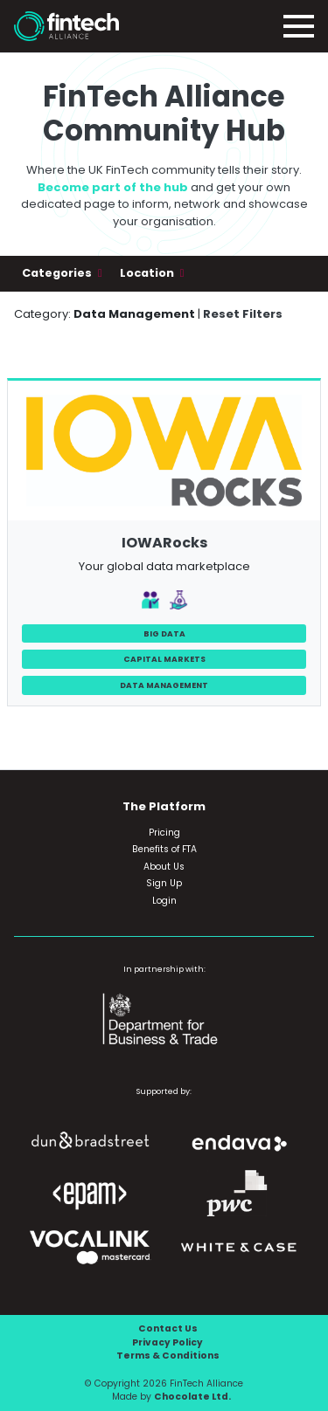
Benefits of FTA (164, 849)
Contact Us (168, 1328)
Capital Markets (164, 658)
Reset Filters (243, 314)
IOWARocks (164, 543)
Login (164, 900)
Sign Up (164, 883)
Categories (58, 272)
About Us (164, 866)
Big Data (164, 633)
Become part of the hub (113, 187)
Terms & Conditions (168, 1355)
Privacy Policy (167, 1342)
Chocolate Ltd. (192, 1396)
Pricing (164, 832)
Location (148, 272)
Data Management (164, 685)
